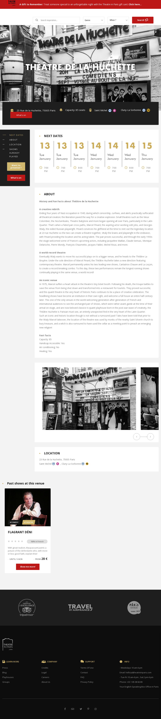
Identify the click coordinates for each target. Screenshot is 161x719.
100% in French (37, 541)
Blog (4, 672)
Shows (70, 13)
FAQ (79, 13)
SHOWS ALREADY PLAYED (14, 153)
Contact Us (90, 13)
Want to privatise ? (16, 166)
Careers (45, 677)
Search (142, 19)
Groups (6, 682)
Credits (45, 667)
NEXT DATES (16, 135)
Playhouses (8, 677)
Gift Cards (106, 13)
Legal (44, 672)
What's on (16, 177)
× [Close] (153, 629)
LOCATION (15, 144)
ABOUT (13, 139)
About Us (46, 682)
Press (5, 667)
